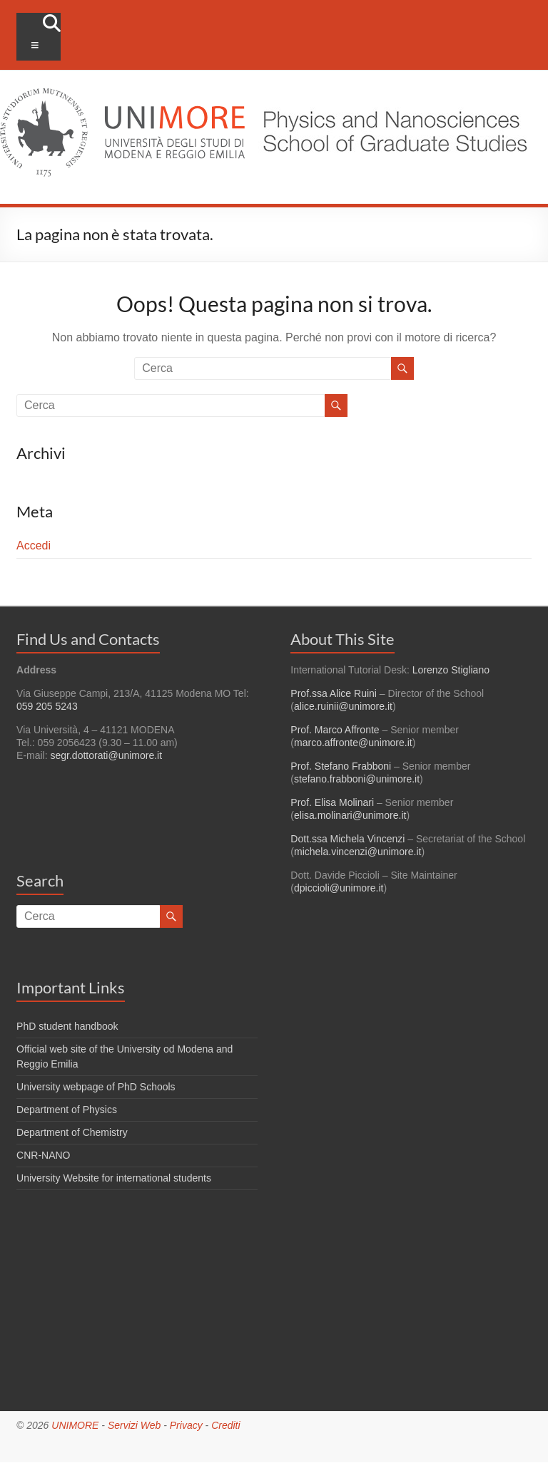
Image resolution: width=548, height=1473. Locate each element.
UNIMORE (74, 1425)
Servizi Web (134, 1425)
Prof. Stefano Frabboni (340, 766)
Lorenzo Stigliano (450, 670)
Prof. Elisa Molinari (332, 802)
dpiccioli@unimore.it (338, 888)
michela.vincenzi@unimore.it (357, 851)
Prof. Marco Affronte (334, 729)
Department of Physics (66, 1109)
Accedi (33, 545)
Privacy (186, 1425)
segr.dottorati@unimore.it (107, 755)
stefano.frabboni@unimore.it (357, 779)
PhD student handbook (67, 1026)
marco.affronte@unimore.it (353, 742)
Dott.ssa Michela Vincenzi (347, 838)
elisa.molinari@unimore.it (350, 815)
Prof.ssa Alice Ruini (333, 693)
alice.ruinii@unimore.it (343, 706)
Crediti (225, 1425)
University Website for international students (113, 1178)
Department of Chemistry (72, 1132)
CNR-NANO (43, 1155)
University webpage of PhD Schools (96, 1086)
